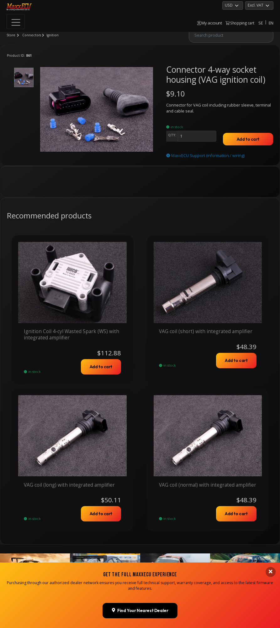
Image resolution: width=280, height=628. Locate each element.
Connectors (31, 35)
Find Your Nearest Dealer (140, 610)
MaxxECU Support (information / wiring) (205, 155)
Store (11, 35)
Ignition (52, 35)
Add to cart (248, 139)
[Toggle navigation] (16, 21)
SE (260, 23)
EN (271, 23)
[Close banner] (271, 572)
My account (209, 23)
